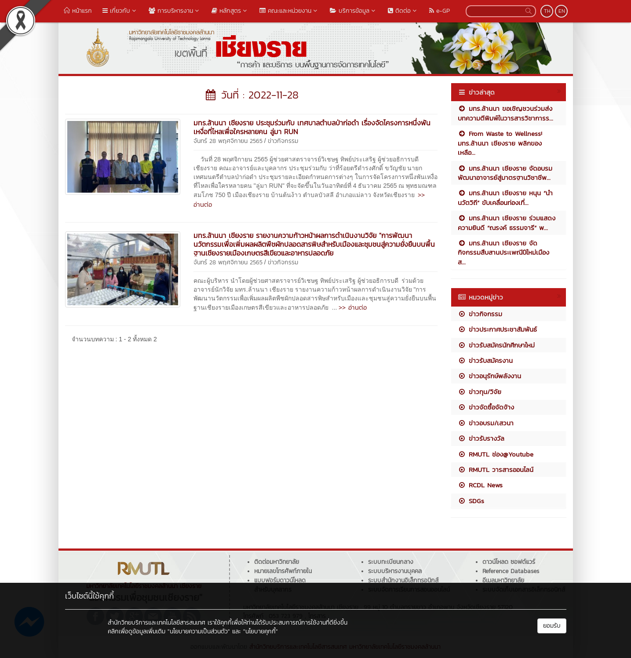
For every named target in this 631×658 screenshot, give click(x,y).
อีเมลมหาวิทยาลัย (503, 580)
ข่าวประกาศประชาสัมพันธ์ (497, 329)
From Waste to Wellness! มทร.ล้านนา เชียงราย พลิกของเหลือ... (500, 142)
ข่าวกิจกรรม (283, 141)
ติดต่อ (403, 10)
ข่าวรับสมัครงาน (485, 360)
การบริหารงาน (175, 10)
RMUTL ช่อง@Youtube (495, 454)
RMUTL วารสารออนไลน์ (495, 469)
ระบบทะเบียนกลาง (390, 562)
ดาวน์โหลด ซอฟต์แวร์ (508, 562)
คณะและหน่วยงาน (289, 10)
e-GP (439, 10)
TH (547, 11)
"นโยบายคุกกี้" (260, 631)
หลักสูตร (230, 10)
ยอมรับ (552, 625)
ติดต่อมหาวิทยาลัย (276, 562)
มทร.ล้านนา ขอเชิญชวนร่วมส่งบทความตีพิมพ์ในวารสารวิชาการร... (505, 113)
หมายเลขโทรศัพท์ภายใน (283, 571)
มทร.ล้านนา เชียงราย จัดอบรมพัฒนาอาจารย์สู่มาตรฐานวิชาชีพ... (505, 173)
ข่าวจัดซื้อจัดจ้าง (486, 407)
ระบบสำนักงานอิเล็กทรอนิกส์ (403, 580)
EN (561, 11)
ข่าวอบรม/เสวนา (486, 423)
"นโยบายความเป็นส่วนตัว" (199, 631)
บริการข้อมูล (353, 10)
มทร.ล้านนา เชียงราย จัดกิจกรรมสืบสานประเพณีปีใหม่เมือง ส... (503, 252)
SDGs (471, 501)
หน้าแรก (78, 10)
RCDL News (480, 485)
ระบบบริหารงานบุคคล (395, 571)
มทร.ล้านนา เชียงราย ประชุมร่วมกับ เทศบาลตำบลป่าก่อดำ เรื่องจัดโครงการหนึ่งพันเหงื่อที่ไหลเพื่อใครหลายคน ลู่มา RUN (311, 127)
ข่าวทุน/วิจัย (479, 392)
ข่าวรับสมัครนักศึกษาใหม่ (496, 345)
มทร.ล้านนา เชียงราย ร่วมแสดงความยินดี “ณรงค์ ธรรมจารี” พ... (506, 222)
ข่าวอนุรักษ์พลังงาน (489, 376)
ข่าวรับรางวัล (481, 438)
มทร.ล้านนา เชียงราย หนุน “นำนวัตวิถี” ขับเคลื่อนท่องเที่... (505, 197)
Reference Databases (510, 571)
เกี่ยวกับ (120, 10)
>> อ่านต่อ (353, 307)
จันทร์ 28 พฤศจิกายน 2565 (228, 141)
